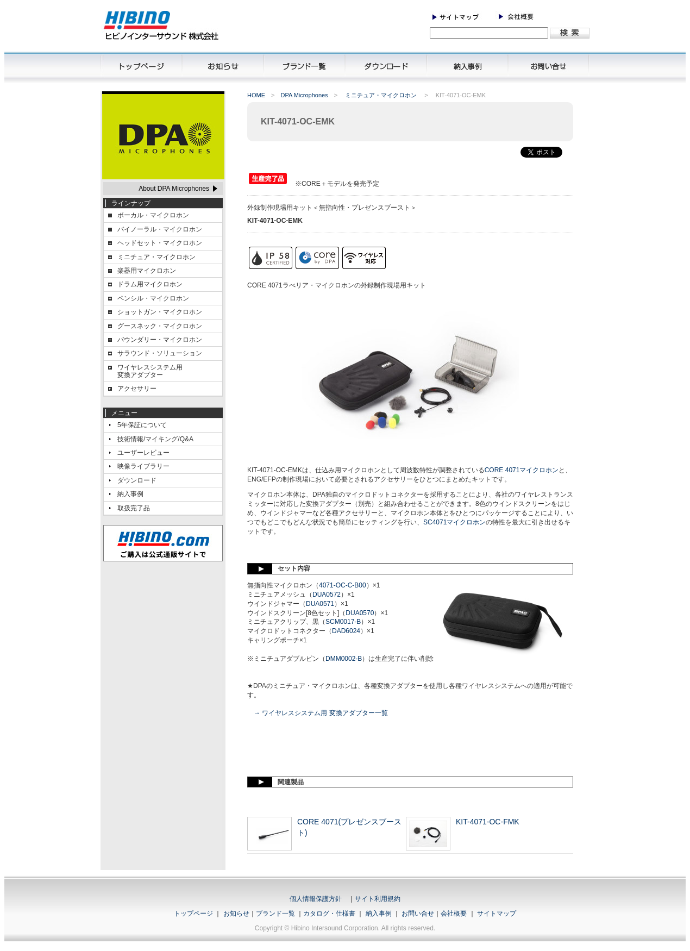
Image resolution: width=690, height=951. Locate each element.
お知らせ (236, 913)
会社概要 (454, 913)
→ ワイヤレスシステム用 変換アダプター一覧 (321, 713)
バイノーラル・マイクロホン (159, 229)
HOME (256, 95)
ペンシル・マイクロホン (153, 298)
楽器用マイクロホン (146, 270)
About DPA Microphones (174, 188)
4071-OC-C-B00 (342, 585)
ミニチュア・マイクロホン (156, 257)
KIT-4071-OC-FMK (487, 821)
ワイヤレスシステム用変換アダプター (150, 371)
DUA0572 (326, 594)
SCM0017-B (343, 621)
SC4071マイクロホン (454, 522)
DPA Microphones (304, 95)
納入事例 (130, 494)
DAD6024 (346, 631)
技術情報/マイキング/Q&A (155, 439)
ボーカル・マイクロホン (153, 215)
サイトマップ (496, 913)
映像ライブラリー (143, 466)
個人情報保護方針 (316, 899)
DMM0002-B (343, 658)
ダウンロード (136, 480)
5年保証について (142, 425)
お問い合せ (418, 913)
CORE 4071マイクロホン (522, 470)
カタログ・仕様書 (329, 913)
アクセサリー (136, 388)
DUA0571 (320, 604)
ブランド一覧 (275, 913)
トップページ (193, 913)
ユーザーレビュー (143, 452)
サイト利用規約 (377, 899)
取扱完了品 (133, 508)
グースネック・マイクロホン (159, 326)
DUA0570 (360, 613)
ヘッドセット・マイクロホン (159, 243)
